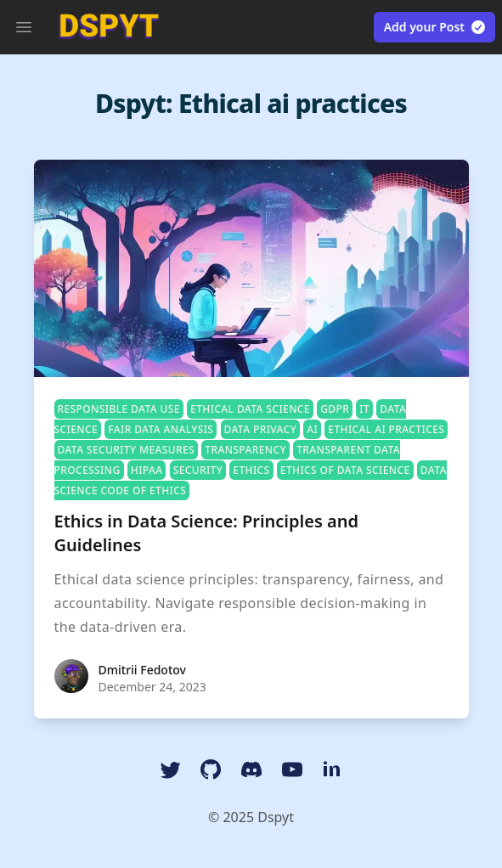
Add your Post (435, 27)
